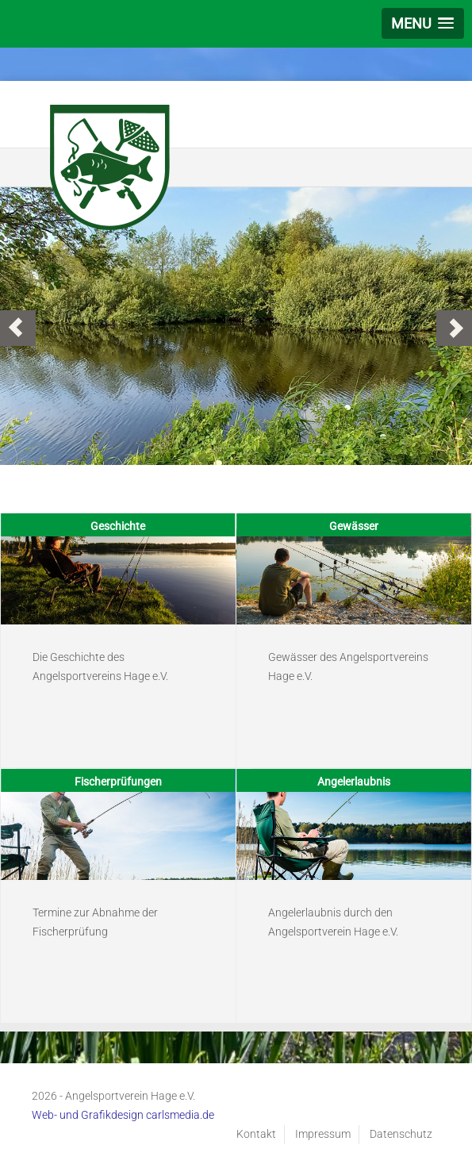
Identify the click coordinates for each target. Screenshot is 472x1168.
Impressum (323, 1134)
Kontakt (256, 1134)
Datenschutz (401, 1134)
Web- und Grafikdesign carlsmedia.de (123, 1114)
